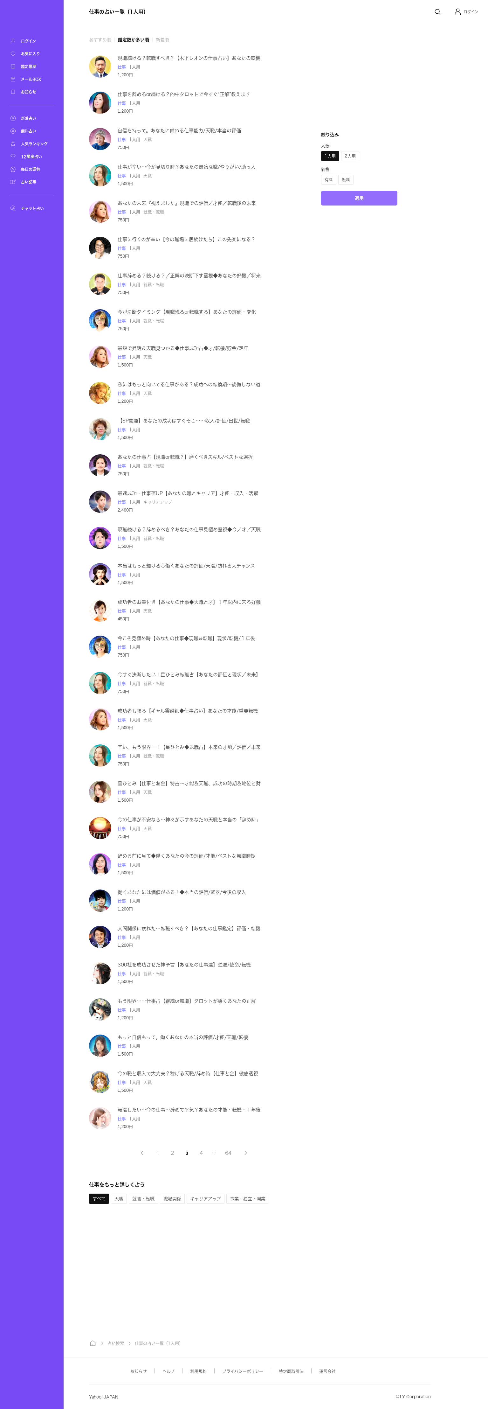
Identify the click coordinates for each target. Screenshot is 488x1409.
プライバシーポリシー (242, 1371)
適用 (359, 198)
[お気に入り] (32, 53)
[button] (466, 12)
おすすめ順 (100, 40)
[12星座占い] (32, 156)
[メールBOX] (32, 79)
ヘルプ (168, 1371)
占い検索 (115, 1343)
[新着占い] (32, 118)
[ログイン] (32, 41)
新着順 (162, 40)
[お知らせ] (32, 91)
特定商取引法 (291, 1371)
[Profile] (458, 12)
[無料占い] (32, 131)
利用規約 (198, 1371)
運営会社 (327, 1371)
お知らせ (138, 1371)
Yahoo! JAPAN (103, 1397)
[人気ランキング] (32, 143)
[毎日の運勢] (32, 169)
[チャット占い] (32, 208)
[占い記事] (32, 181)
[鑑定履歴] (32, 66)
